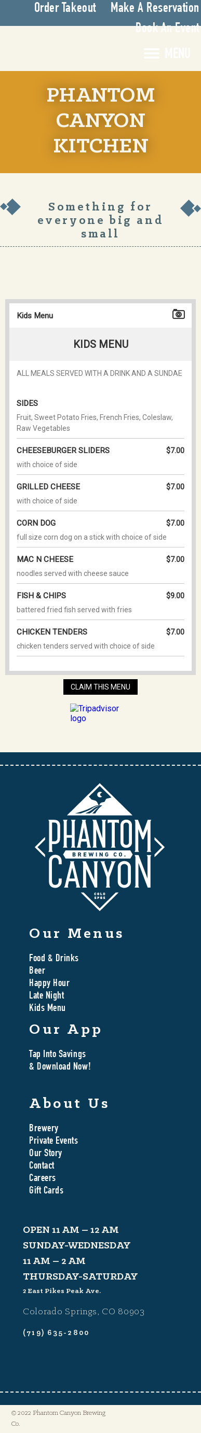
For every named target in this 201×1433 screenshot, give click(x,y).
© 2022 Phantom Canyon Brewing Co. (58, 1418)
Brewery (44, 1129)
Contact (42, 1166)
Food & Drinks (54, 959)
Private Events (53, 1141)
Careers (42, 1179)
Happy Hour (49, 984)
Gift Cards (46, 1191)
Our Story (45, 1154)
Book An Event (167, 29)
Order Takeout (65, 9)
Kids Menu (47, 1009)
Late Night (46, 996)
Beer (37, 971)
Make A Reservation (155, 9)
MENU (178, 55)
